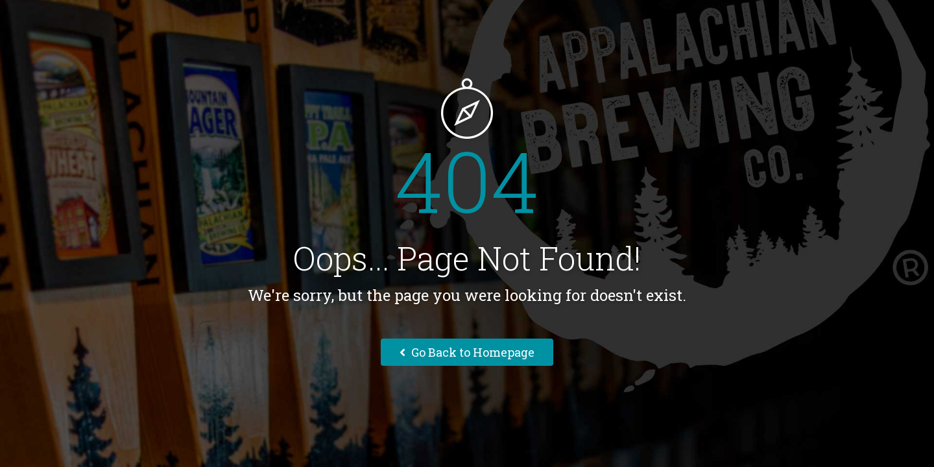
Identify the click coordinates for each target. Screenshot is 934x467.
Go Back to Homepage (467, 352)
